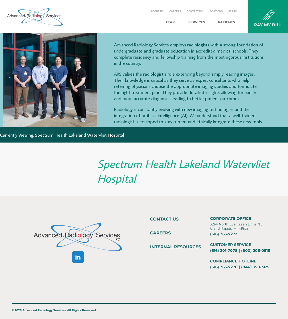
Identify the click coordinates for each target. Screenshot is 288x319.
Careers (175, 11)
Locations (215, 11)
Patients (226, 22)
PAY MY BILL (268, 25)
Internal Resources (175, 246)
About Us (156, 11)
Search (233, 11)
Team (170, 22)
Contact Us (195, 11)
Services (196, 22)
